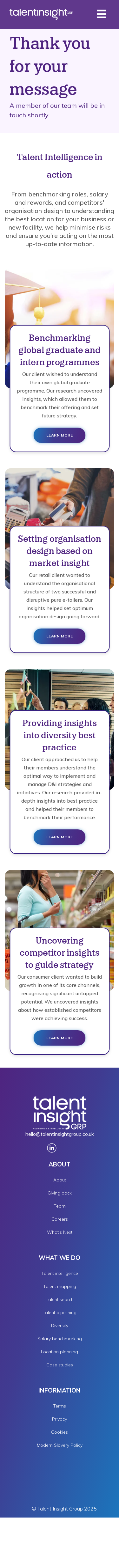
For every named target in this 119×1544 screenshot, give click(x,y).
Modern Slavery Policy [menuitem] (60, 1445)
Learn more (59, 435)
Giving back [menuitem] (60, 1193)
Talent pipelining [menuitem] (59, 1312)
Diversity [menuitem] (59, 1325)
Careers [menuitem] (59, 1219)
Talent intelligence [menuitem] (59, 1273)
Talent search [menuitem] (60, 1299)
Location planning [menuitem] (59, 1352)
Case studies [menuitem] (59, 1365)
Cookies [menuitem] (59, 1432)
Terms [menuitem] (59, 1406)
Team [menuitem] (60, 1206)
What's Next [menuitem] (59, 1232)
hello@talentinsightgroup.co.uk (59, 1134)
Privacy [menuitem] (59, 1419)
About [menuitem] (59, 1180)
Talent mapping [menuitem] (59, 1286)
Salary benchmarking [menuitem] (59, 1339)
